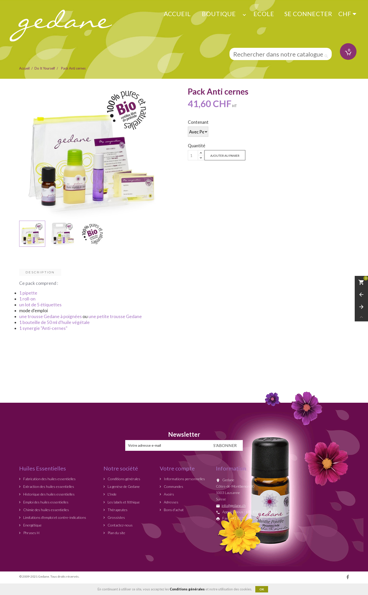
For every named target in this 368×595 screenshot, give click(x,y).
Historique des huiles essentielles (48, 494)
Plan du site (116, 533)
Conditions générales (123, 479)
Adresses (170, 502)
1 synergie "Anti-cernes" (43, 328)
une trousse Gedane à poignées (50, 316)
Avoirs (168, 494)
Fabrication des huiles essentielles (49, 479)
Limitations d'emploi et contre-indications (54, 517)
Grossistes (116, 517)
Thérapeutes (117, 510)
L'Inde (112, 494)
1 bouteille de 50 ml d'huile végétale (54, 322)
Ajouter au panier (224, 156)
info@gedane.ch (234, 505)
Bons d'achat (173, 510)
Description (40, 272)
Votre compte (177, 468)
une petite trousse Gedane (115, 316)
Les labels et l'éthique (123, 502)
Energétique (32, 525)
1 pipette (28, 293)
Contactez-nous (120, 525)
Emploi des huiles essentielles (45, 502)
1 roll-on (27, 298)
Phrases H (30, 533)
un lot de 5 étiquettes (40, 304)
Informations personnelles (184, 479)
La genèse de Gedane (123, 486)
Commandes (173, 486)
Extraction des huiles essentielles (48, 486)
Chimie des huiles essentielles (45, 510)
